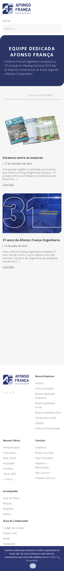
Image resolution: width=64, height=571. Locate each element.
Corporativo (9, 452)
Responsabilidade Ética (48, 412)
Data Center (9, 458)
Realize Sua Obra (44, 452)
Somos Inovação (44, 388)
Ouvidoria (40, 447)
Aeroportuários (11, 447)
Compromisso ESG (45, 417)
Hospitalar (9, 463)
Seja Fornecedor (44, 458)
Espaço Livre (10, 533)
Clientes (39, 423)
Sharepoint (9, 543)
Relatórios (8, 508)
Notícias (7, 503)
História (39, 383)
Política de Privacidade (47, 428)
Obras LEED (9, 474)
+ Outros (8, 479)
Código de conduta (13, 527)
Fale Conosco (42, 472)
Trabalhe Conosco (45, 478)
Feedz (6, 538)
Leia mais (8, 184)
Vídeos (7, 514)
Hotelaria (8, 468)
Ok (32, 566)
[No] (59, 558)
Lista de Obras (11, 498)
